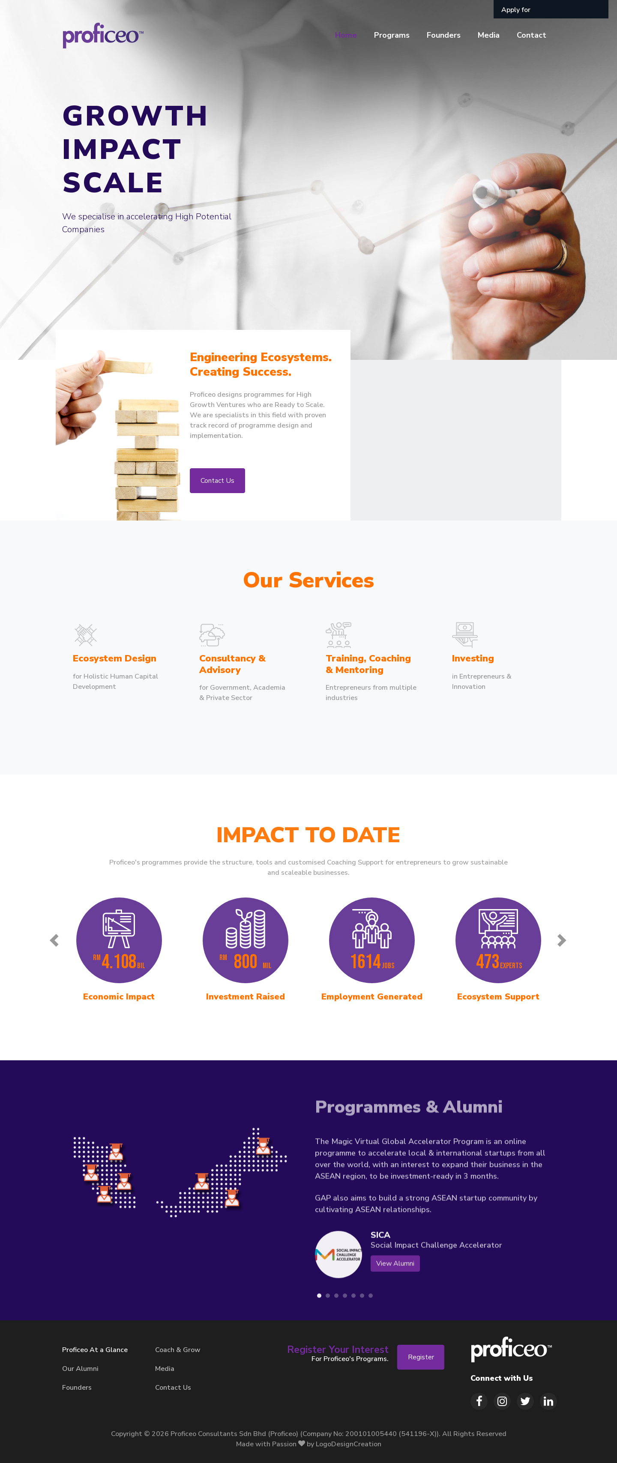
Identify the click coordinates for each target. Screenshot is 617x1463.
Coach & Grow (178, 1350)
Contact (531, 35)
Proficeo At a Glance (95, 1350)
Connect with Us (501, 1378)
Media (489, 35)
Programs (392, 35)
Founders (444, 35)
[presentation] (55, 942)
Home (346, 35)
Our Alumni (80, 1368)
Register (421, 1357)
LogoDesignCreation (348, 1444)
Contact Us (217, 480)
